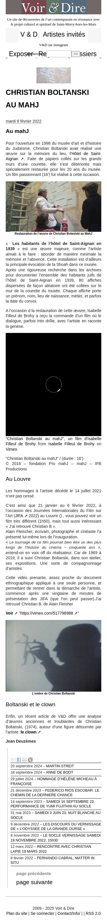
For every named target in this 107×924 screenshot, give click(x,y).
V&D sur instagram (53, 45)
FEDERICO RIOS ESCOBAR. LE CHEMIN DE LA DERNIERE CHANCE (56, 793)
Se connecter (42, 913)
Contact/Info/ (69, 913)
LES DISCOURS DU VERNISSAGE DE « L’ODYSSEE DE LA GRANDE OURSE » (56, 827)
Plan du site (16, 913)
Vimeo (11, 449)
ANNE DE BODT (56, 773)
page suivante (34, 882)
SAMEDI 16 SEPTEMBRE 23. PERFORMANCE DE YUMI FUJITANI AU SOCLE (56, 804)
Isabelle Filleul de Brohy (71, 444)
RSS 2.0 (93, 913)
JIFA (19, 515)
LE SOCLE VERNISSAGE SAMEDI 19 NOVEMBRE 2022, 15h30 (56, 838)
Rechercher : (36, 54)
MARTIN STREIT (56, 767)
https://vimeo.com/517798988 (46, 613)
